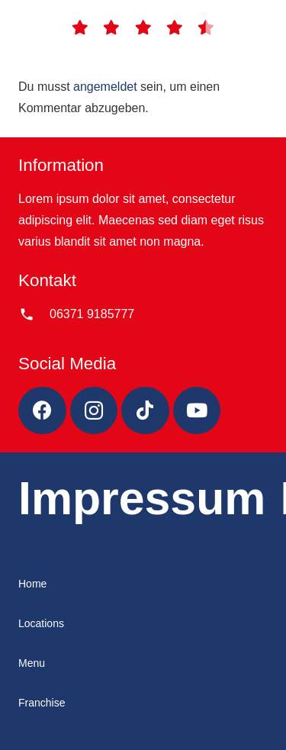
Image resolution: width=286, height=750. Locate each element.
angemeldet (105, 86)
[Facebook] (42, 411)
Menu (31, 663)
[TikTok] (145, 411)
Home (32, 584)
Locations (41, 623)
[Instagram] (94, 411)
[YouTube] (197, 411)
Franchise (41, 703)
